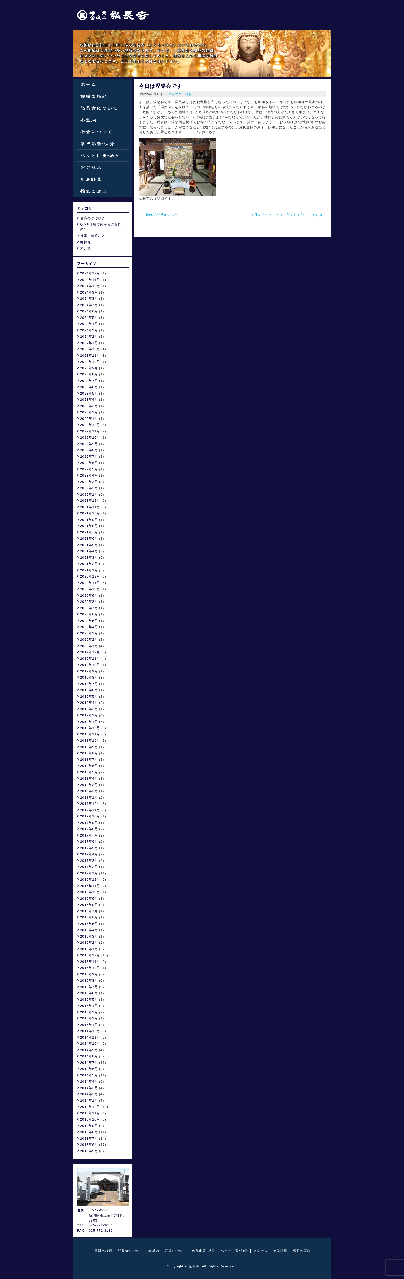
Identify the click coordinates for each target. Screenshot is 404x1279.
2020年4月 (89, 627)
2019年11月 (90, 659)
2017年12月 (90, 804)
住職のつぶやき (180, 94)
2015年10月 (90, 968)
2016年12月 (90, 879)
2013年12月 (90, 1107)
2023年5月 (89, 393)
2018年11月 (90, 734)
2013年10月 (90, 1119)
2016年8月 (89, 905)
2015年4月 (89, 1006)
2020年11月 (90, 583)
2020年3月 (89, 633)
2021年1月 (89, 570)
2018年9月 (89, 747)
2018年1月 (89, 797)
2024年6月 (89, 311)
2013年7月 (89, 1138)
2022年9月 (89, 444)
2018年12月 (90, 728)
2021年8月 (89, 526)
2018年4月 (89, 778)
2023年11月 (90, 355)
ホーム (103, 84)
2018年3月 (89, 785)
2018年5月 (89, 772)
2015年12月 (90, 955)
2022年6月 (89, 463)
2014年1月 (89, 1100)
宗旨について (103, 132)
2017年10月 (90, 816)
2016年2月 (89, 942)
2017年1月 (89, 873)
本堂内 (103, 120)
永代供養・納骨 (103, 143)
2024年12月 (90, 273)
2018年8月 (89, 753)
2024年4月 (89, 324)
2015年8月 (89, 980)
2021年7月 (89, 532)
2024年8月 (89, 298)
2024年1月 (89, 343)
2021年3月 (89, 557)
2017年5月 (89, 848)
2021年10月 (90, 513)
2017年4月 (89, 854)
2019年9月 (89, 671)
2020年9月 (89, 595)
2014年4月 (89, 1081)
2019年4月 (89, 703)
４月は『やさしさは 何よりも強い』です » (286, 215)
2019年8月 (89, 677)
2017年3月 (89, 861)
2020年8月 (89, 602)
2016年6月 (89, 917)
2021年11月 (90, 507)
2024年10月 (90, 286)
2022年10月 (90, 437)
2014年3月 (89, 1088)
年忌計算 (103, 179)
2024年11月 (90, 280)
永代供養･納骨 (203, 1251)
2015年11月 (90, 962)
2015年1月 (89, 1025)
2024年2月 (89, 336)
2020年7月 (89, 608)
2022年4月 (89, 475)
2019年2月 (89, 715)
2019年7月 (89, 684)
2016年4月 (89, 930)
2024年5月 (89, 318)
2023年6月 (89, 387)
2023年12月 (90, 349)
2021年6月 (89, 538)
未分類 (85, 248)
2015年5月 (89, 999)
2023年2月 (89, 412)
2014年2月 (89, 1094)
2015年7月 (89, 987)
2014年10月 (90, 1044)
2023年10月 (90, 362)
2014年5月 (89, 1075)
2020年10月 (90, 589)
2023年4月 (89, 400)
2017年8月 (89, 829)
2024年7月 (89, 305)
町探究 (85, 242)
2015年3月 (89, 1012)
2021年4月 (89, 551)
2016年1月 (89, 949)
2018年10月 (90, 740)
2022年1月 (89, 494)
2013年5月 (89, 1151)
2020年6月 (89, 614)
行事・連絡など (92, 236)
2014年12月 (90, 1031)
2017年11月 (90, 810)
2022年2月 (89, 488)
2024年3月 (89, 330)
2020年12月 (90, 576)
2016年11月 (90, 886)
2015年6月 (89, 993)
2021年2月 (89, 564)
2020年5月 (89, 621)
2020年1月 (89, 646)
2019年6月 (89, 690)
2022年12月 (90, 425)
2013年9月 (89, 1126)
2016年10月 (90, 892)
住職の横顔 (103, 96)
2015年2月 (89, 1018)
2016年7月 (89, 911)
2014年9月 (89, 1050)
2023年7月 (89, 381)
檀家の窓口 (103, 191)
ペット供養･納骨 (234, 1251)
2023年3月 (89, 406)
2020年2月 (89, 639)
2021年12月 (90, 501)
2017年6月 (89, 841)
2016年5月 (89, 924)
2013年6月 (89, 1145)
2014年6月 (89, 1069)
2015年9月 (89, 974)
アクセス (103, 167)
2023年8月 (89, 374)
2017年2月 (89, 867)
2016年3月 (89, 936)
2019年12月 (90, 652)
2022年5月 (89, 469)
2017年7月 (89, 835)
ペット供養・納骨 (103, 155)
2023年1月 (89, 419)
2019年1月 (89, 722)
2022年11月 (90, 431)
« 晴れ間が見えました (160, 215)
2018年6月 (89, 766)
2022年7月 (89, 456)
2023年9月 (89, 368)
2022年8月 (89, 450)
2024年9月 (89, 292)
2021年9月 (89, 520)
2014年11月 (90, 1037)
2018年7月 (89, 760)
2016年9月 (89, 898)
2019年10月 (90, 665)
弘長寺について (103, 108)
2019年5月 (89, 696)
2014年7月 (89, 1063)
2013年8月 (89, 1132)
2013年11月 (90, 1113)
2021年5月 (89, 545)
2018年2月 (89, 791)
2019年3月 (89, 709)
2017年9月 (89, 823)
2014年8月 (89, 1056)
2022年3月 (89, 482)
